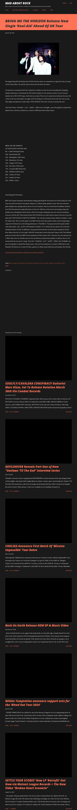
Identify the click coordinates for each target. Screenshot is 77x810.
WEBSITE (26, 252)
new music (36, 263)
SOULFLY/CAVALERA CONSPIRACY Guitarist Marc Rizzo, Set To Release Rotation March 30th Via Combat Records (35, 387)
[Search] (65, 3)
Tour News (57, 263)
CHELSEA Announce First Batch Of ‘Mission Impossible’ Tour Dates (35, 548)
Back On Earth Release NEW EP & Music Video (37, 625)
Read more (69, 411)
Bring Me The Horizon (19, 263)
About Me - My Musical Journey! (20, 10)
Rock (40, 263)
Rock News (45, 263)
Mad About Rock (17, 3)
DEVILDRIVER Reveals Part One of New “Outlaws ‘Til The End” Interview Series (32, 468)
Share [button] (6, 266)
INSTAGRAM (9, 252)
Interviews (35, 10)
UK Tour (62, 263)
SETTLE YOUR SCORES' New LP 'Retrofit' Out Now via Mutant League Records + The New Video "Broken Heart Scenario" (35, 784)
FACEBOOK (18, 252)
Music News (29, 263)
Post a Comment (14, 411)
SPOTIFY (41, 252)
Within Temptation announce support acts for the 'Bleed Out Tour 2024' (37, 703)
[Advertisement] (38, 319)
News (51, 10)
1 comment (13, 808)
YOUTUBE (33, 252)
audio (11, 263)
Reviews (44, 10)
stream (51, 263)
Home (6, 10)
